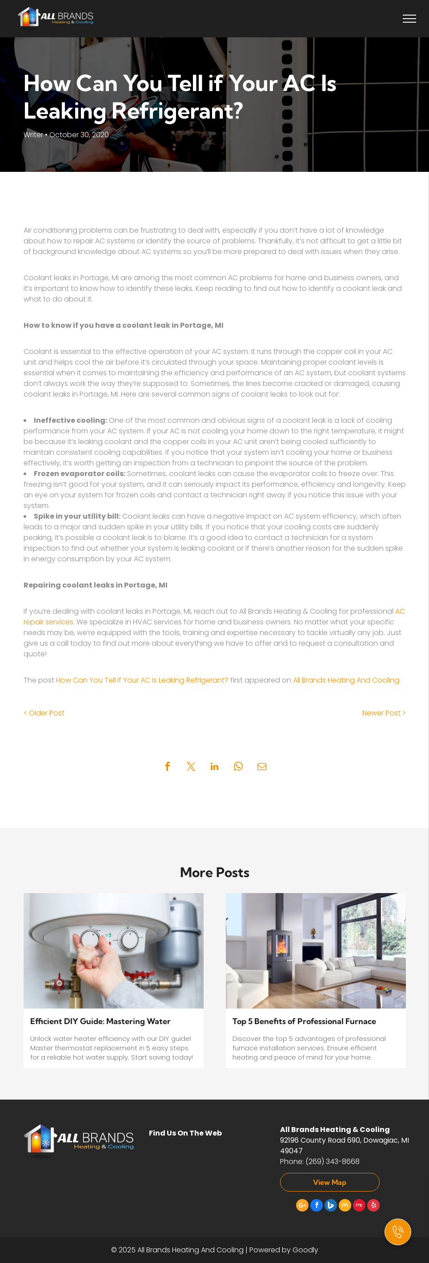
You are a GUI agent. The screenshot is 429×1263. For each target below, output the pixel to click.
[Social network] (331, 1206)
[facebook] (316, 1206)
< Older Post (44, 713)
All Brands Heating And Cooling (346, 680)
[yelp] (373, 1206)
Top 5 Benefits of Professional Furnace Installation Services (304, 1021)
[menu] (409, 18)
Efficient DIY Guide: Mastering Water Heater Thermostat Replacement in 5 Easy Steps (109, 1021)
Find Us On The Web (185, 1133)
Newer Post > (384, 713)
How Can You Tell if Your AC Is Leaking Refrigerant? (142, 680)
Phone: (292, 1161)
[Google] (302, 1206)
